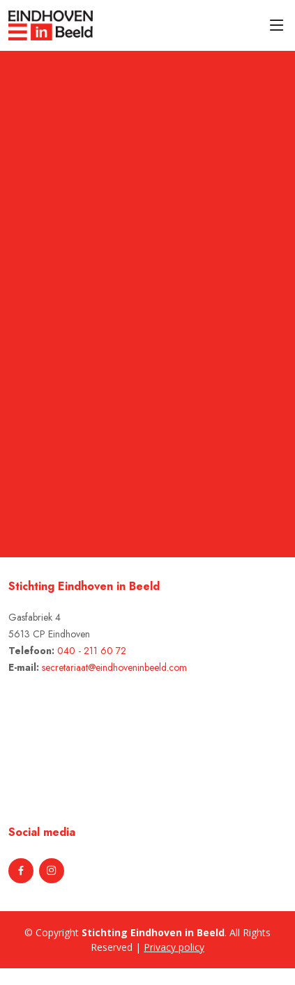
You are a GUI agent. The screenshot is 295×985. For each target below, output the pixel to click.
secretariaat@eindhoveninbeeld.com (114, 667)
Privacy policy (174, 947)
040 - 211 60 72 (91, 651)
